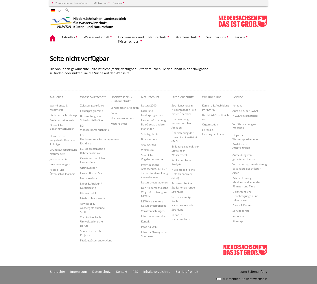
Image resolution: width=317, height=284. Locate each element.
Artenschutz (148, 144)
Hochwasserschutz (122, 118)
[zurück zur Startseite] (88, 23)
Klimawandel (88, 193)
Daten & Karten (241, 205)
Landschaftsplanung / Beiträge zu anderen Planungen (154, 124)
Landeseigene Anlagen (125, 107)
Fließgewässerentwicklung (96, 240)
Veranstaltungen (60, 164)
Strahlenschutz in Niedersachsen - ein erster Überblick (183, 110)
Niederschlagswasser (93, 198)
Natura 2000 (149, 105)
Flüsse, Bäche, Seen (92, 173)
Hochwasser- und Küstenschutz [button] (131, 39)
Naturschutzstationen (154, 182)
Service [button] (240, 37)
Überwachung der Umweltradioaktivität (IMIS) (184, 137)
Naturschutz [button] (157, 37)
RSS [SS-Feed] (135, 271)
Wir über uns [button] (216, 37)
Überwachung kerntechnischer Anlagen (181, 123)
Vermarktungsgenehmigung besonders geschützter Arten (249, 168)
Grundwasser (88, 167)
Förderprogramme (91, 110)
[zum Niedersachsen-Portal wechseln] (242, 26)
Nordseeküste (88, 178)
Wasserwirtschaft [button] (96, 37)
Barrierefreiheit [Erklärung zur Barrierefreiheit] (186, 271)
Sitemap (237, 221)
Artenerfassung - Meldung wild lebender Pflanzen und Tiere (246, 182)
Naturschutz (150, 97)
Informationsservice (153, 216)
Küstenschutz (119, 123)
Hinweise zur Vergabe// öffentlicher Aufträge (63, 140)
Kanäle (115, 113)
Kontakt (145, 221)
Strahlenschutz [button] (186, 37)
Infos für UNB (149, 226)
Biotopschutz (149, 139)
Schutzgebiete (149, 134)
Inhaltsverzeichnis (156, 271)
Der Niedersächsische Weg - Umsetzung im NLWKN (154, 192)
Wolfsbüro (147, 149)
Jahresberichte (59, 159)
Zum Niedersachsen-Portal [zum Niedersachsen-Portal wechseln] (71, 3)
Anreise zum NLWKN (245, 110)
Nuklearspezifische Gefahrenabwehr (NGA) (183, 174)
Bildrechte (57, 271)
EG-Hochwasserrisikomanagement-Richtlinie (99, 139)
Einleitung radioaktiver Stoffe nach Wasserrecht (185, 151)
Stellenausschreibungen (64, 115)
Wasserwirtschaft (93, 97)
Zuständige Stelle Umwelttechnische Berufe (91, 221)
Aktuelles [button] (68, 37)
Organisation (210, 124)
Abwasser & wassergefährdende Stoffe (92, 208)
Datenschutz (101, 271)
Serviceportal (240, 210)
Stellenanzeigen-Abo (62, 120)
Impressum (239, 216)
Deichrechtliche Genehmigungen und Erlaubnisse (245, 196)
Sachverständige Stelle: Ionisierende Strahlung (183, 187)
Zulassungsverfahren (93, 105)
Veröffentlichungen (152, 211)
